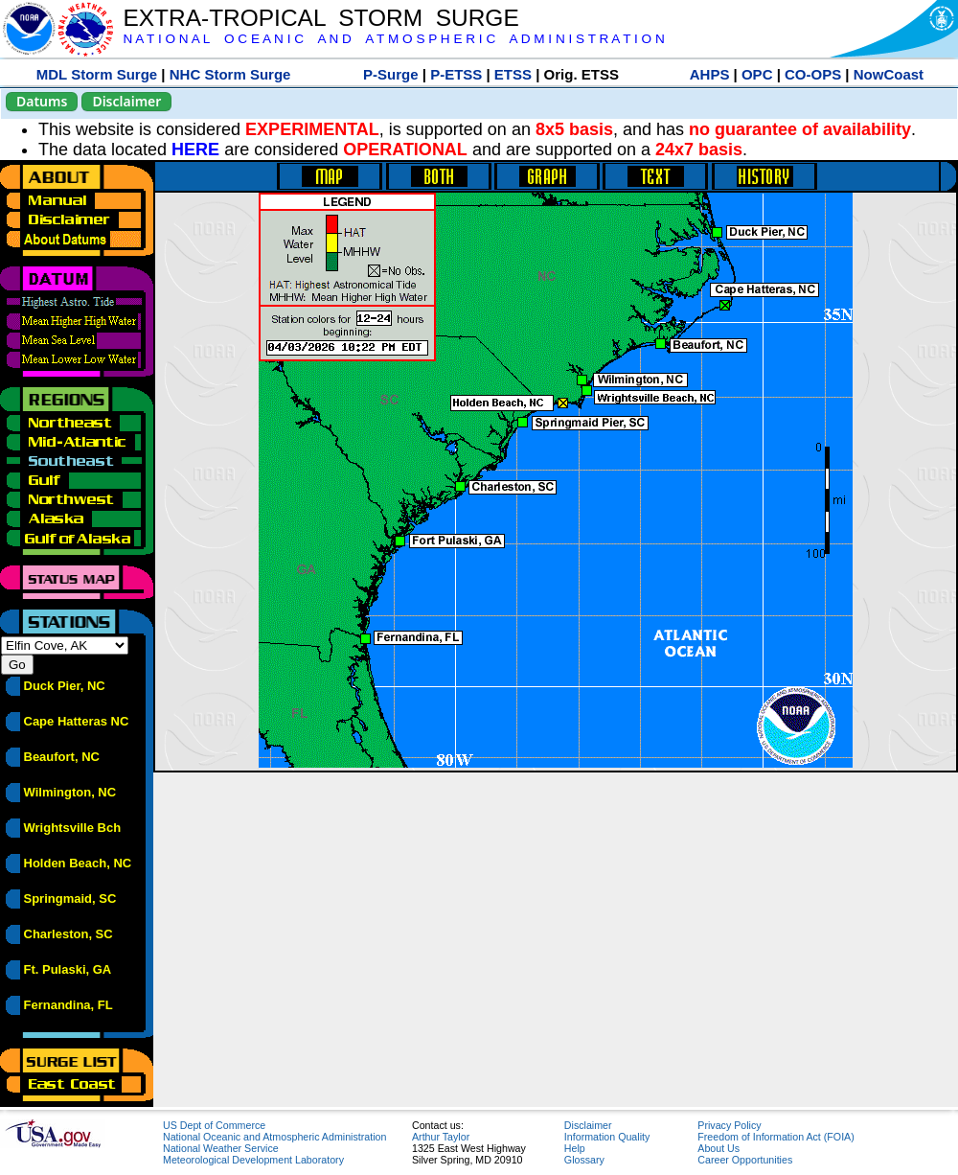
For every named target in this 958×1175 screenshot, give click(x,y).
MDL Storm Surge (96, 74)
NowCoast (889, 74)
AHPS (710, 74)
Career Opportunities (744, 1159)
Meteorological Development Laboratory (253, 1159)
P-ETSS (456, 74)
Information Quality (607, 1136)
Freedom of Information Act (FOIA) (775, 1136)
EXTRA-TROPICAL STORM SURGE (320, 18)
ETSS (513, 74)
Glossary (584, 1159)
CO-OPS (813, 74)
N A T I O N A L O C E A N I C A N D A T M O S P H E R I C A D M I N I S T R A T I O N (393, 39)
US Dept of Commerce (214, 1125)
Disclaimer (126, 101)
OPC (757, 74)
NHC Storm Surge (230, 74)
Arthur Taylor (440, 1136)
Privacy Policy (729, 1125)
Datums (41, 101)
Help (574, 1148)
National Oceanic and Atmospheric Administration (274, 1136)
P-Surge (391, 74)
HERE (195, 149)
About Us (718, 1148)
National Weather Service (221, 1148)
